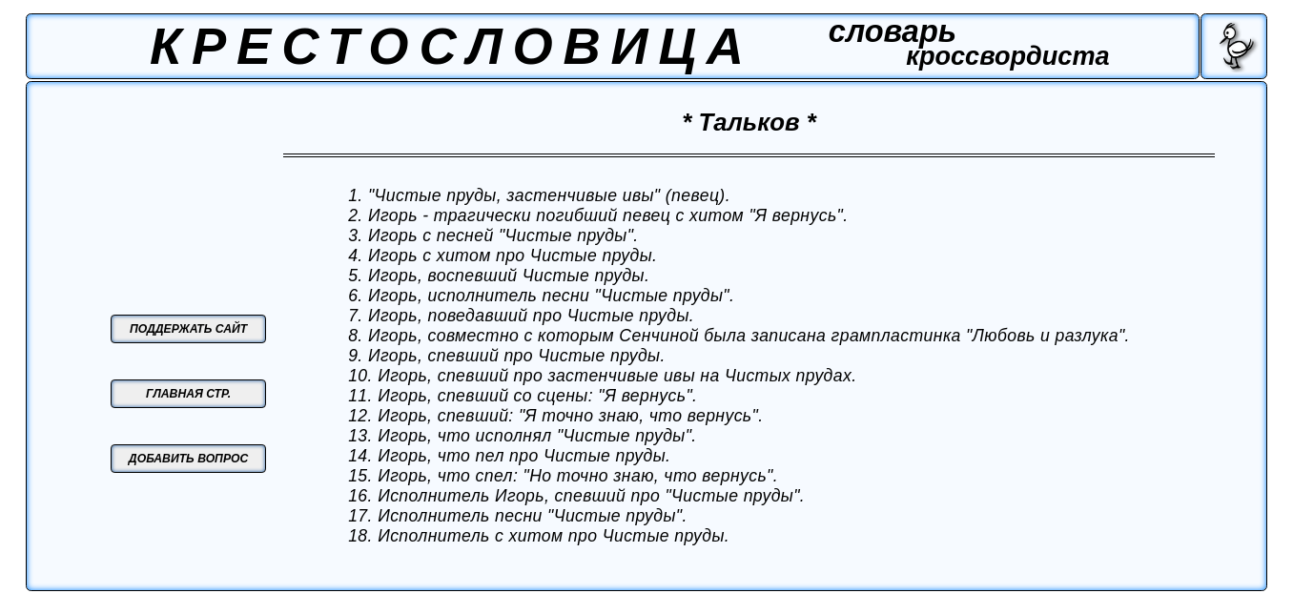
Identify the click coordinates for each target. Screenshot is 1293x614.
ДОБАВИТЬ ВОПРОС (188, 458)
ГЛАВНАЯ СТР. (188, 393)
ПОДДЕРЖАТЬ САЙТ (188, 329)
